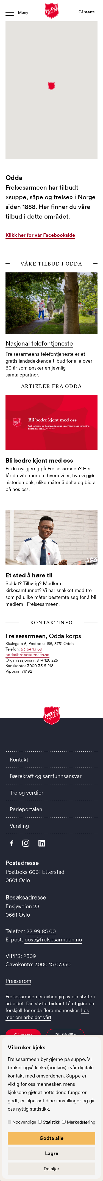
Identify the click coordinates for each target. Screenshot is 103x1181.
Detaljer (51, 1168)
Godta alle (51, 1138)
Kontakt (19, 759)
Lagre (51, 1153)
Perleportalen (26, 809)
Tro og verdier (26, 792)
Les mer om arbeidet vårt (47, 1013)
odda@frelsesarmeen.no (27, 654)
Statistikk (51, 1122)
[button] (51, 86)
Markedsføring (81, 1122)
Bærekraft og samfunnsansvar (46, 776)
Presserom (18, 980)
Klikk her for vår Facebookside (40, 235)
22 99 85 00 (41, 931)
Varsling (19, 825)
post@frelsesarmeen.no (53, 939)
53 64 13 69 (31, 649)
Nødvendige (24, 1122)
